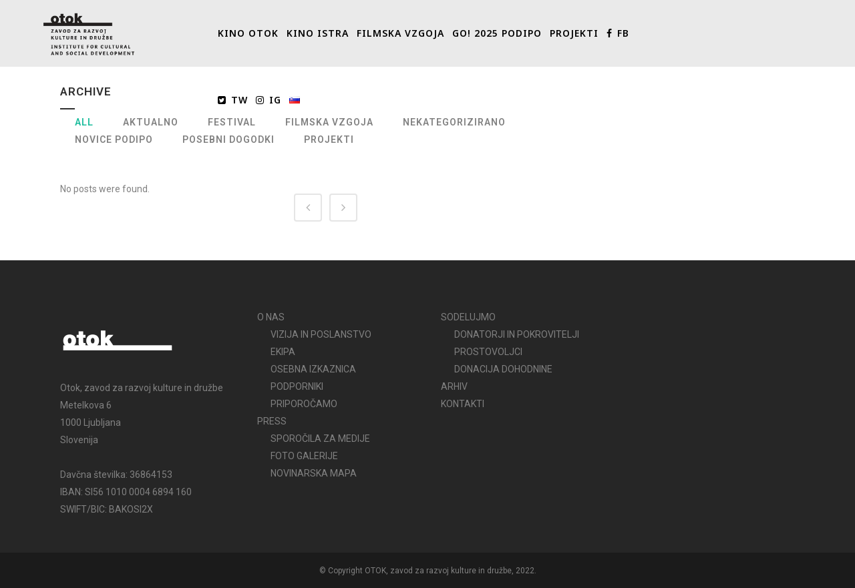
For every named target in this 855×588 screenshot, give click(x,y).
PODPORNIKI (297, 386)
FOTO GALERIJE (304, 456)
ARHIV (454, 386)
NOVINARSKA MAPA (314, 473)
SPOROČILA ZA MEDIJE (320, 438)
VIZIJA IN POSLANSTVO (321, 334)
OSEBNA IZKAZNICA (313, 369)
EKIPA (283, 351)
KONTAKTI (462, 403)
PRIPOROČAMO (304, 403)
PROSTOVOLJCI (488, 351)
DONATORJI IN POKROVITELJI (516, 334)
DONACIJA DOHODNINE (503, 369)
